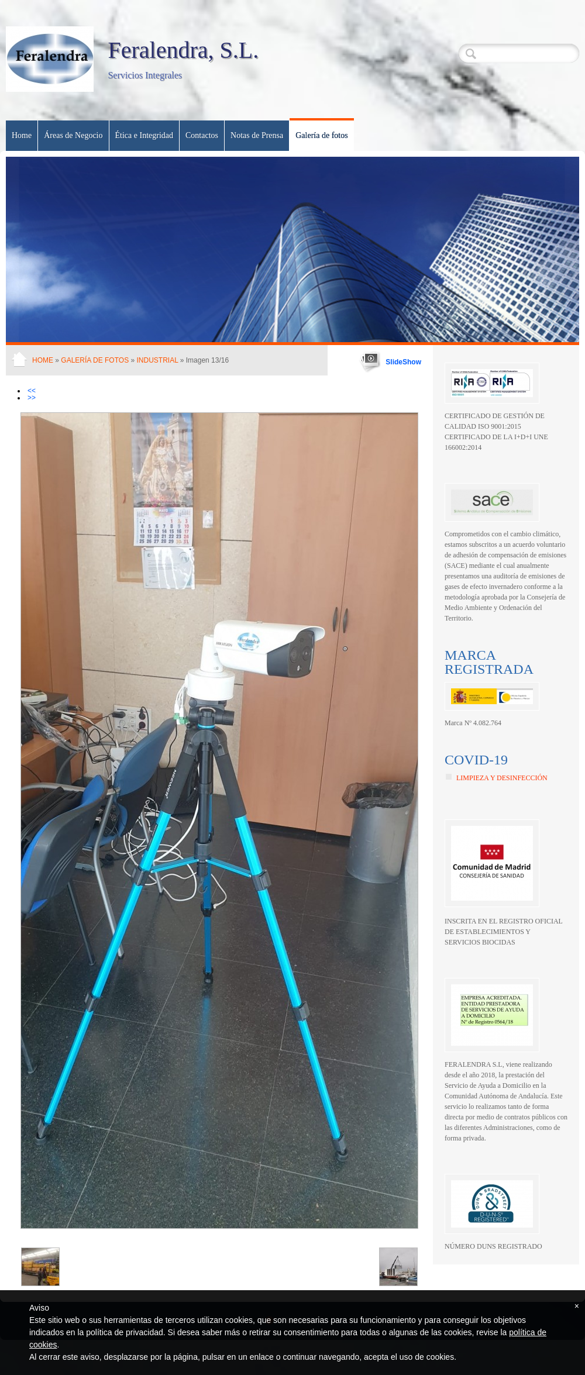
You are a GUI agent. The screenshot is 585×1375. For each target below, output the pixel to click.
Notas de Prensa (256, 135)
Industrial (157, 360)
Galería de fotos (321, 135)
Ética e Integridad (144, 135)
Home (22, 135)
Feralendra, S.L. (183, 50)
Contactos (201, 135)
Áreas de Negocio (73, 135)
